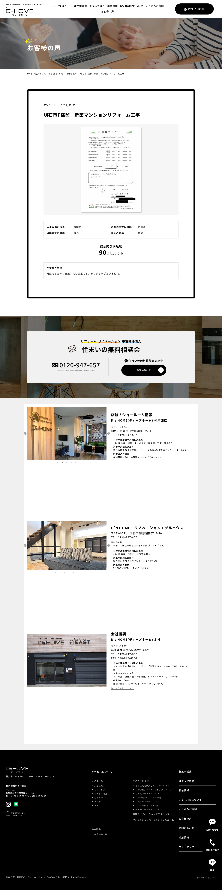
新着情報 (104, 9)
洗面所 (97, 802)
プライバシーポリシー (205, 878)
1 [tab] (57, 463)
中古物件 (96, 830)
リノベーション (141, 781)
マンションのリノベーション (149, 798)
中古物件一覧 (100, 835)
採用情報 (184, 838)
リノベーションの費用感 (147, 806)
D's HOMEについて (123, 9)
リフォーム (97, 781)
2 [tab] (62, 463)
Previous (24, 434)
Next (108, 434)
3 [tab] (66, 463)
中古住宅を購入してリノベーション (152, 786)
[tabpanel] (66, 434)
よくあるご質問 (146, 9)
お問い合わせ (186, 829)
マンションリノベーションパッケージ (153, 790)
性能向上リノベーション (147, 810)
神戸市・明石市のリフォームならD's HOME (48, 73)
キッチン (98, 798)
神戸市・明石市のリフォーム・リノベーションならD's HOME (37, 878)
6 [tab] (78, 573)
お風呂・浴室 (100, 794)
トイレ (97, 806)
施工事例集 (72, 9)
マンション (99, 790)
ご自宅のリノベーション (147, 794)
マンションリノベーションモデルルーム (153, 820)
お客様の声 (164, 9)
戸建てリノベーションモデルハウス (151, 815)
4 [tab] (71, 463)
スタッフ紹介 (89, 9)
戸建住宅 (98, 786)
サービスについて (102, 772)
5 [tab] (75, 463)
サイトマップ (186, 848)
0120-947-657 (79, 365)
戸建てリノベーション (146, 802)
